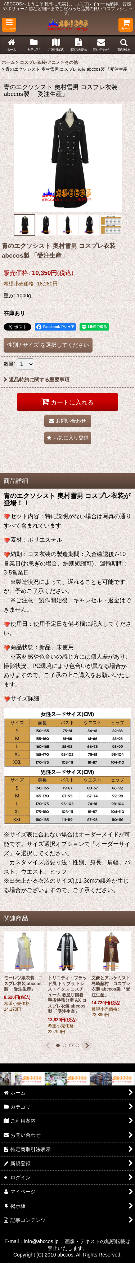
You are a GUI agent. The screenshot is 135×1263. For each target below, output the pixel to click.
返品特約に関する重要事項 (36, 380)
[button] (9, 25)
